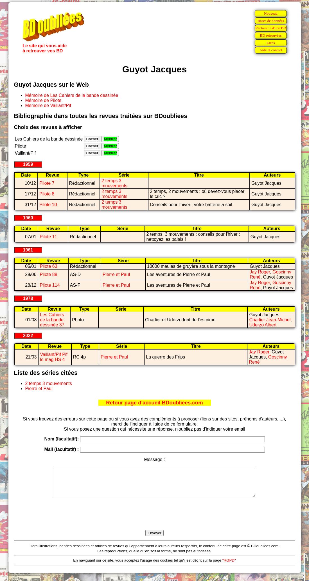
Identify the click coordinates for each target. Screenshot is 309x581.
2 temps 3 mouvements (114, 183)
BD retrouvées (270, 35)
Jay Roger (260, 272)
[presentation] (154, 520)
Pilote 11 (48, 236)
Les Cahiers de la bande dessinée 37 (52, 319)
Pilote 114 (50, 285)
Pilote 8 (46, 194)
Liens (271, 43)
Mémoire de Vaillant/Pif (48, 105)
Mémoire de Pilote (43, 100)
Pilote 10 (48, 204)
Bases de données (271, 21)
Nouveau (271, 13)
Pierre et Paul (116, 274)
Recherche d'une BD (270, 28)
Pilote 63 (48, 266)
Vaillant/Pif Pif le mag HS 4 (53, 357)
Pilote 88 (48, 274)
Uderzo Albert (262, 324)
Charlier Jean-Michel (269, 319)
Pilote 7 (46, 183)
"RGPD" (229, 566)
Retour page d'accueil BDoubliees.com (154, 403)
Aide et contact (271, 50)
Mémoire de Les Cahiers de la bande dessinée (71, 95)
